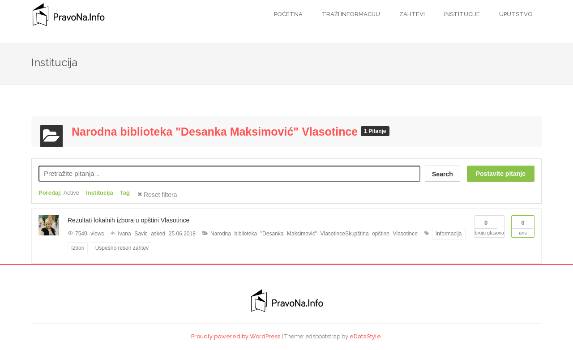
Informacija (449, 233)
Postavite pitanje (501, 173)
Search (442, 174)
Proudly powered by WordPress (235, 336)
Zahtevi (411, 14)
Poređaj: (58, 192)
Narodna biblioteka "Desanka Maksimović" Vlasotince (216, 131)
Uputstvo (515, 14)
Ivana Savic (132, 233)
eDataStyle (365, 336)
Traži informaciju (350, 14)
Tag (125, 192)
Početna (288, 14)
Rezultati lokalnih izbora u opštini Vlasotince (128, 220)
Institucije (461, 14)
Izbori (77, 248)
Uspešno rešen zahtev (122, 248)
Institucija (99, 192)
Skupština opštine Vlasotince (381, 233)
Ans (523, 225)
